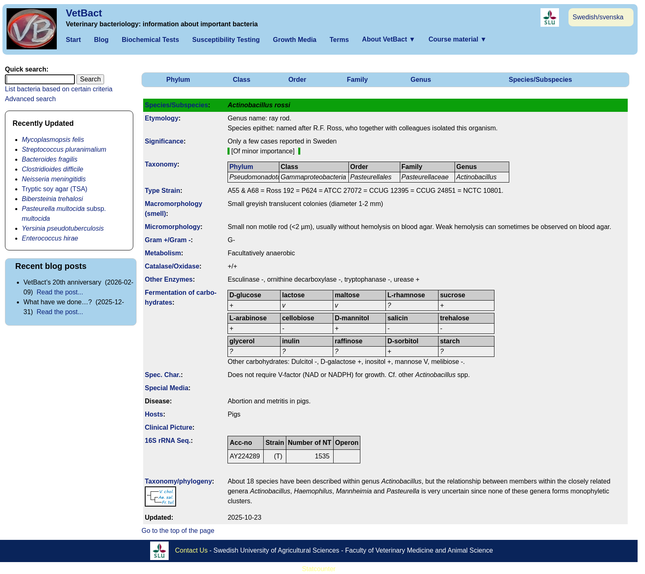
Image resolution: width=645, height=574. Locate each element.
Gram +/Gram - (168, 239)
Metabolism (163, 253)
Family (357, 79)
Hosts (154, 414)
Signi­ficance (164, 141)
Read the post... (60, 292)
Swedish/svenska (598, 17)
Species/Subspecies (540, 79)
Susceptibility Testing (226, 39)
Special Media (166, 387)
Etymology (162, 118)
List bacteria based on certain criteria (58, 89)
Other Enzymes (169, 279)
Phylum (178, 79)
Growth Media (294, 39)
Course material (458, 39)
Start (73, 39)
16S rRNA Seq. (167, 440)
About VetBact (388, 39)
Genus (421, 79)
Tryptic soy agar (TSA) (54, 188)
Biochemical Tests (150, 39)
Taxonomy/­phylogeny (178, 481)
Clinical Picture (169, 427)
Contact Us (191, 550)
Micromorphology (172, 226)
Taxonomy (161, 164)
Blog (101, 39)
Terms (339, 39)
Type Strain (162, 190)
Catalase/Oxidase (172, 266)
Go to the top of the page (178, 530)
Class (242, 79)
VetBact (84, 13)
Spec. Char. (163, 374)
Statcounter (319, 568)
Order (297, 79)
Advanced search (30, 98)
